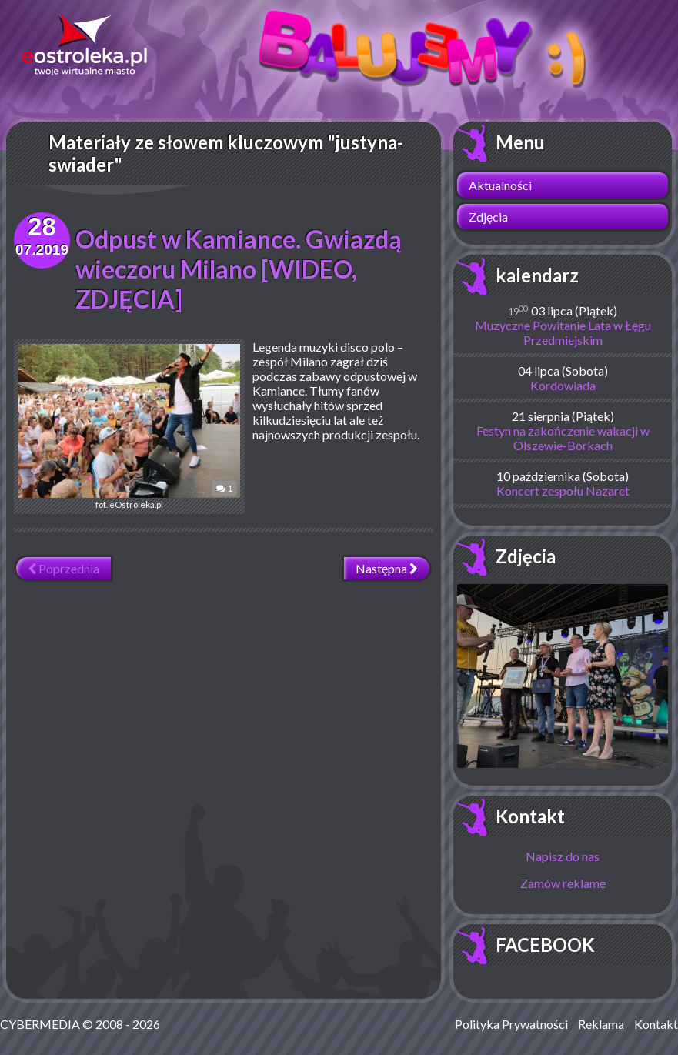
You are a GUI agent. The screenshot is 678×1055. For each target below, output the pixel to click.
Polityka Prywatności (511, 1024)
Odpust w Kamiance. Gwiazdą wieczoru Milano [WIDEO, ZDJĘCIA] (238, 269)
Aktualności (500, 185)
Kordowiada (563, 385)
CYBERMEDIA (40, 1024)
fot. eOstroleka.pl (129, 426)
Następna (387, 568)
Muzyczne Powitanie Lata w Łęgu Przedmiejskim (563, 332)
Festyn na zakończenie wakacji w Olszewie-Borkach (563, 437)
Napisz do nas (563, 856)
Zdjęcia (488, 216)
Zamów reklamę (563, 883)
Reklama (601, 1024)
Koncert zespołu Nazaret (563, 490)
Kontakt (530, 816)
